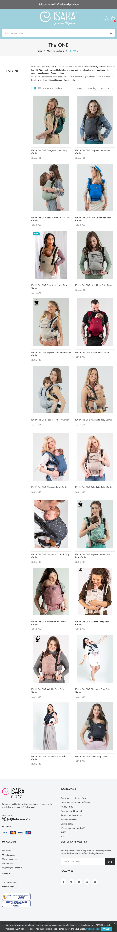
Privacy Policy (67, 806)
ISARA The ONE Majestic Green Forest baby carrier (93, 556)
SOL (63, 836)
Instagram (95, 882)
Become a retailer (69, 819)
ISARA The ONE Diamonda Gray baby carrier (92, 690)
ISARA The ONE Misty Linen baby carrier (94, 285)
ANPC (63, 832)
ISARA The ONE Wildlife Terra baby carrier (47, 690)
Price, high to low (99, 88)
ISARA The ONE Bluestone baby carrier (49, 487)
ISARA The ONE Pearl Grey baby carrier (50, 419)
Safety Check (8, 886)
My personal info (9, 859)
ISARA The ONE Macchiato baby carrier (93, 419)
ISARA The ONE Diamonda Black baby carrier (49, 758)
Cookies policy (93, 929)
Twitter (71, 882)
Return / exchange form (72, 815)
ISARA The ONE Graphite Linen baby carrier (92, 152)
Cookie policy (67, 823)
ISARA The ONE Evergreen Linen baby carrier (49, 152)
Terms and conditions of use (73, 798)
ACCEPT (107, 929)
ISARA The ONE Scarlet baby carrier (92, 352)
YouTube (79, 882)
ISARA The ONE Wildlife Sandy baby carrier (92, 623)
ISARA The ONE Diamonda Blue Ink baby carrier (50, 556)
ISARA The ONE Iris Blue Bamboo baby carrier (93, 219)
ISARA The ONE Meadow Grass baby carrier (48, 623)
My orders (6, 850)
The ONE (12, 71)
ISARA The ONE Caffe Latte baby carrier (94, 487)
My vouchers (8, 863)
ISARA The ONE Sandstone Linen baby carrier (49, 286)
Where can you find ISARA (73, 828)
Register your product (12, 867)
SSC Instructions (9, 882)
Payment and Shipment (71, 811)
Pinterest (87, 882)
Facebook (63, 882)
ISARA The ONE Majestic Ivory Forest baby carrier (51, 354)
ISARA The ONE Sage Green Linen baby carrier (50, 219)
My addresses (8, 854)
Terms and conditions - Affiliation (75, 802)
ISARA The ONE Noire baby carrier (91, 756)
